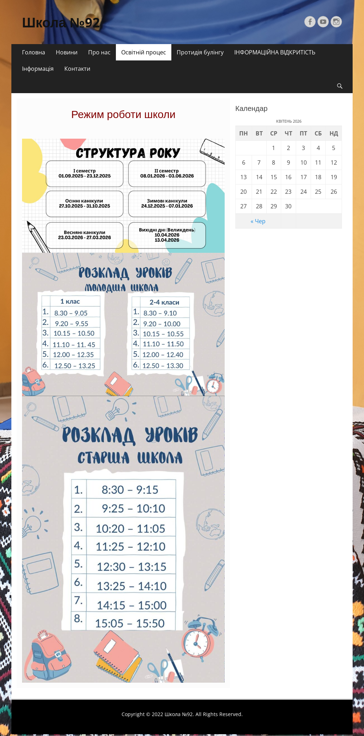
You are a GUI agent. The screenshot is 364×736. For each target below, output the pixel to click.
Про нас (99, 52)
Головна (33, 52)
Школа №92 (61, 23)
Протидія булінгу (200, 52)
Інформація (38, 69)
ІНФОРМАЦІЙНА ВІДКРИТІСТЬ (274, 52)
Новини (66, 52)
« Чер (258, 221)
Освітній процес (143, 52)
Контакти (77, 69)
